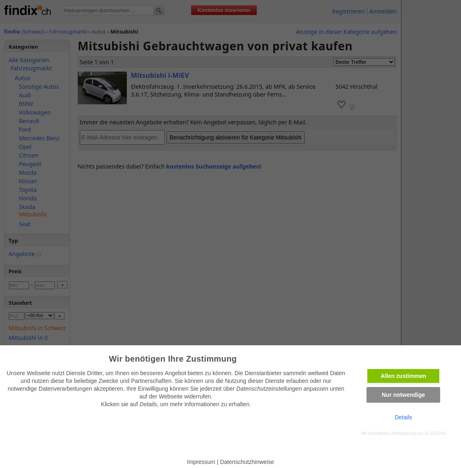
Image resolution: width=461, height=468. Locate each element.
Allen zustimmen (403, 376)
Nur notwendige (403, 395)
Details (403, 417)
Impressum (201, 462)
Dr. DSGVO (435, 433)
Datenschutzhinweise (247, 462)
